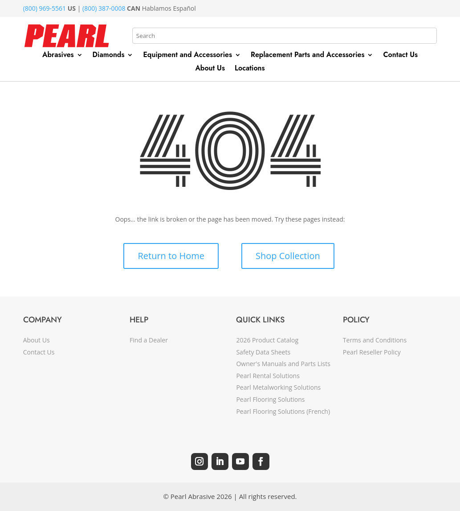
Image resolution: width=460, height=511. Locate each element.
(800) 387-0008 (103, 8)
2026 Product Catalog (267, 340)
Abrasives (58, 56)
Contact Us (400, 56)
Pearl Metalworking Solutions (278, 387)
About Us (210, 69)
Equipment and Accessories (187, 56)
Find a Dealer (149, 340)
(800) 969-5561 (44, 8)
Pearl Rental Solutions (267, 375)
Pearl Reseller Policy (372, 352)
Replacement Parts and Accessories (307, 56)
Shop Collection (288, 256)
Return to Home (171, 256)
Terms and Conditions (375, 340)
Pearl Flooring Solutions (270, 399)
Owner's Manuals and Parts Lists (283, 363)
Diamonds (109, 56)
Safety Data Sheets (263, 352)
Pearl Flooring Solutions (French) (283, 411)
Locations (250, 69)
